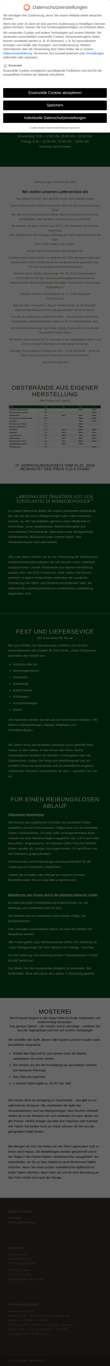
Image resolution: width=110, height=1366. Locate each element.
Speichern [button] (55, 104)
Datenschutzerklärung (17, 52)
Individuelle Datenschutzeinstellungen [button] (55, 116)
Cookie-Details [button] (37, 126)
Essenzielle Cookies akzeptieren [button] (55, 91)
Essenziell (14, 64)
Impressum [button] (74, 126)
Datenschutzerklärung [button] (56, 126)
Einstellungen (95, 52)
